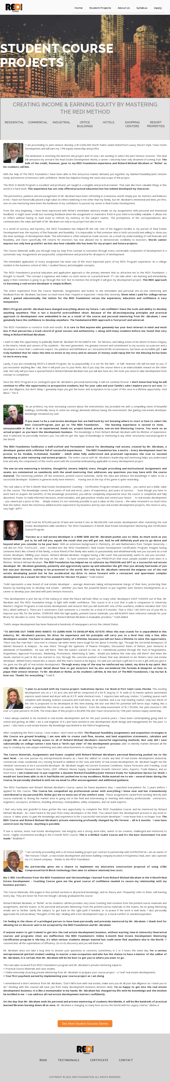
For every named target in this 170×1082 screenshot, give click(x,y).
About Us (124, 7)
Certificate (99, 1060)
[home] (14, 7)
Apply (158, 7)
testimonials (68, 1060)
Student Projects (100, 7)
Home (79, 7)
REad (43, 1060)
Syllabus (141, 7)
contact (126, 1060)
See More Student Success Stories (85, 1023)
